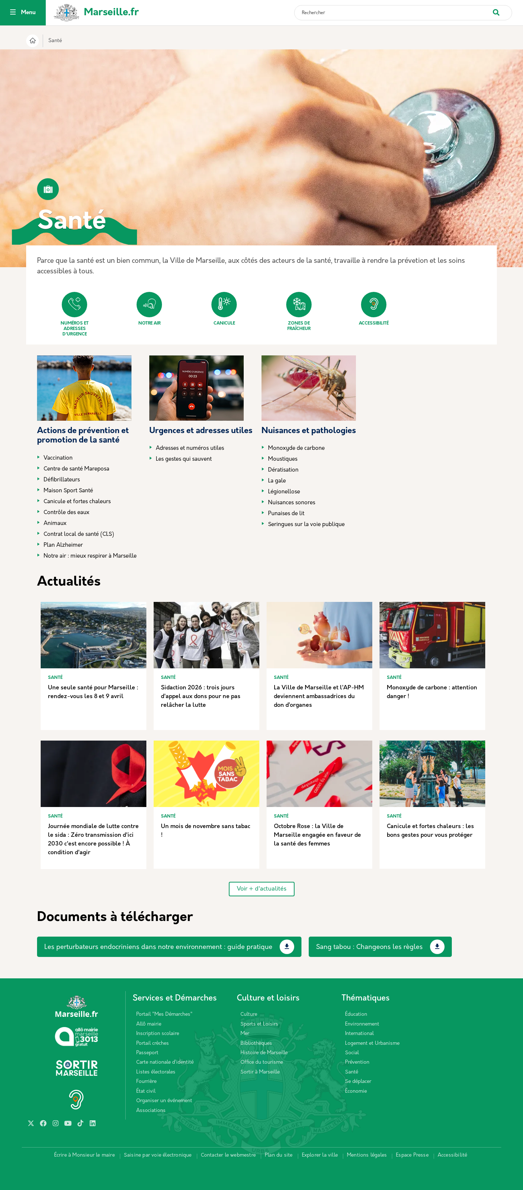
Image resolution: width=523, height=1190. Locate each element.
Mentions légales (367, 1155)
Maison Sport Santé (68, 491)
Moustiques (282, 459)
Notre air (149, 309)
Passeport (147, 1053)
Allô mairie (148, 1024)
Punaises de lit (286, 514)
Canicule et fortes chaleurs (77, 502)
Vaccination (58, 458)
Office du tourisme (261, 1062)
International (359, 1033)
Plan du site (278, 1155)
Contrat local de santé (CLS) (79, 534)
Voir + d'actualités (262, 889)
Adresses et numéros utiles (190, 448)
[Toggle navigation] (13, 12)
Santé (351, 1072)
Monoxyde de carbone (296, 448)
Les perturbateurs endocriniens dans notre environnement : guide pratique (158, 947)
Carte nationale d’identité (165, 1062)
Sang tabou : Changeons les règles (369, 947)
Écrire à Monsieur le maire (84, 1155)
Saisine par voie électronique (158, 1155)
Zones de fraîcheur (299, 311)
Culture (248, 1014)
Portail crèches (152, 1043)
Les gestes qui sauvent (184, 459)
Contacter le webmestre (228, 1155)
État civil (145, 1091)
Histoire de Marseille (264, 1053)
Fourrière (146, 1081)
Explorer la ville (320, 1155)
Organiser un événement (164, 1101)
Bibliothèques (256, 1043)
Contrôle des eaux (66, 512)
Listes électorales (155, 1072)
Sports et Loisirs (259, 1024)
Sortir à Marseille (260, 1072)
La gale (277, 481)
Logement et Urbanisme (372, 1043)
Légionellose (284, 492)
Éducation (356, 1014)
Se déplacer (358, 1081)
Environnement (362, 1024)
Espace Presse (412, 1155)
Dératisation (283, 470)
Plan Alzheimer (63, 545)
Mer (244, 1033)
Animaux (55, 523)
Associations (151, 1110)
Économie (356, 1091)
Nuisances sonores (291, 503)
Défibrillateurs (62, 480)
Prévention (357, 1062)
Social (352, 1053)
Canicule (224, 309)
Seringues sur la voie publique (306, 524)
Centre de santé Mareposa (76, 469)
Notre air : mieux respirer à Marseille (90, 556)
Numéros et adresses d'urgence (75, 314)
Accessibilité (374, 309)
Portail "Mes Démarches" (164, 1014)
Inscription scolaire (157, 1033)
